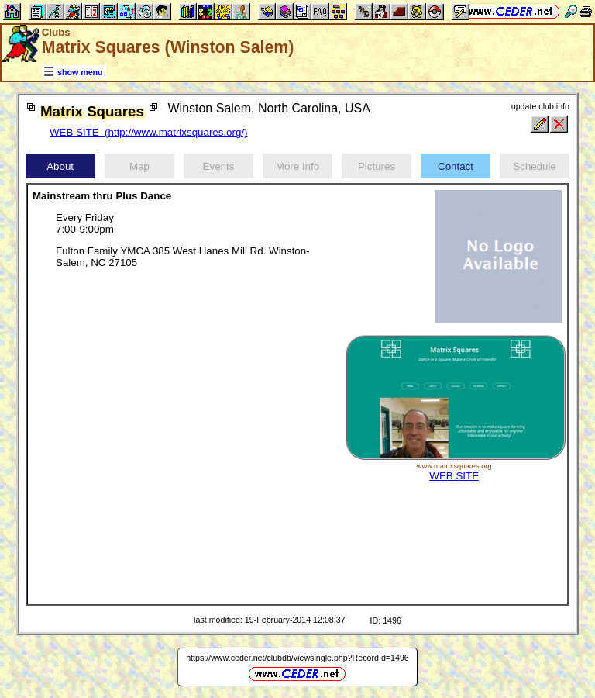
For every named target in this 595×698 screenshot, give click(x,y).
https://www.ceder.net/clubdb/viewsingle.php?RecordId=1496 (297, 657)
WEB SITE (454, 476)
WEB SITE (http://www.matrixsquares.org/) (149, 132)
